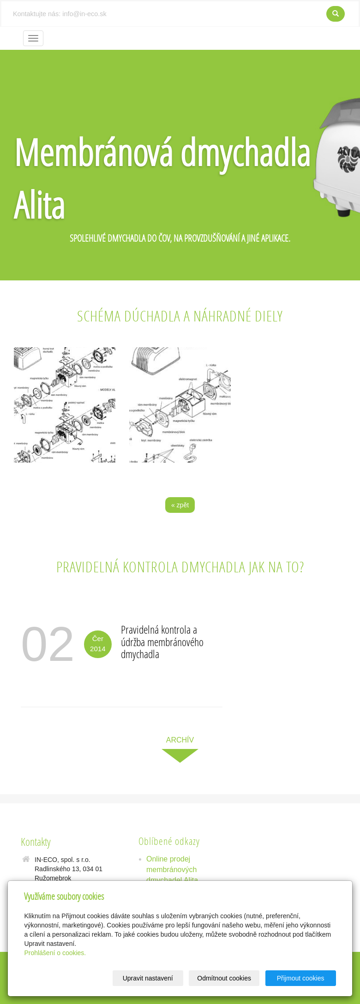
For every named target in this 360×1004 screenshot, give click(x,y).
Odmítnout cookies (224, 978)
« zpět (180, 505)
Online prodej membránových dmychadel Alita (172, 869)
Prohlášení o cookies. (55, 952)
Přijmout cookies (300, 978)
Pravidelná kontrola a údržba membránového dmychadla (162, 641)
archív (180, 740)
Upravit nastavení (148, 978)
